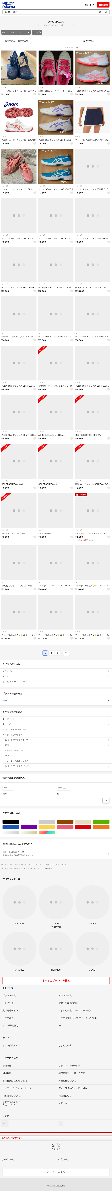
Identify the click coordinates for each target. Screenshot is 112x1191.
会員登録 (103, 4)
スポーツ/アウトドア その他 (57, 766)
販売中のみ (8, 41)
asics (56, 700)
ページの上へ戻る (56, 1172)
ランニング (57, 756)
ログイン (89, 4)
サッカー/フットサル (57, 750)
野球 (57, 745)
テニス (37, 32)
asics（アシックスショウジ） (16, 32)
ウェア (77, 137)
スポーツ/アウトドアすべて (57, 740)
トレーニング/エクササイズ (57, 761)
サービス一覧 (8, 1159)
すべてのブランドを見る (56, 980)
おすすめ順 (24, 41)
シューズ (4, 87)
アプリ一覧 (63, 1159)
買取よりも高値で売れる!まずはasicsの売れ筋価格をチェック (56, 853)
